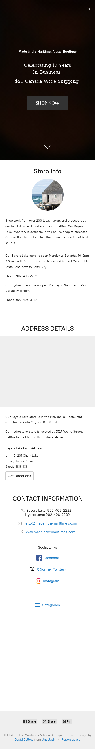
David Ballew (24, 739)
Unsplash (48, 739)
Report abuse (70, 739)
